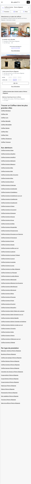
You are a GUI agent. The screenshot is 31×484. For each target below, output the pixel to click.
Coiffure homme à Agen (7, 150)
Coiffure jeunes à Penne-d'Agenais (10, 368)
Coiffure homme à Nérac (7, 293)
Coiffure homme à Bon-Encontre (9, 175)
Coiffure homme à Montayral (8, 290)
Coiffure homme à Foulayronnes (9, 230)
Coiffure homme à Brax (7, 178)
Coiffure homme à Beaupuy (8, 164)
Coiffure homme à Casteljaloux (9, 192)
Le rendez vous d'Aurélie (8, 39)
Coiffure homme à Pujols (7, 300)
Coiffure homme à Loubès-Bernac (10, 276)
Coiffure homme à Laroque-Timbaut (10, 255)
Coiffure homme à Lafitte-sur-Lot (9, 248)
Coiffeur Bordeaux (6, 110)
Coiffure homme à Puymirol (8, 304)
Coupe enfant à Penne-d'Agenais (9, 375)
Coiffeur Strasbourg (6, 138)
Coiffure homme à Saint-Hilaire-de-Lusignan (12, 311)
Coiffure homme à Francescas (9, 237)
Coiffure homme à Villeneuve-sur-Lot (11, 339)
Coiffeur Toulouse (6, 142)
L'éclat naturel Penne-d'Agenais (10, 71)
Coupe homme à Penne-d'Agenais (10, 382)
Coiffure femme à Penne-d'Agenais (10, 361)
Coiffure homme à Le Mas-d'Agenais (10, 269)
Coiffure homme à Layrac (7, 265)
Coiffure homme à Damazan (8, 213)
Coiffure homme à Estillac (8, 223)
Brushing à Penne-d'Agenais (8, 354)
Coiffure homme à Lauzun (8, 258)
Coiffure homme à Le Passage (9, 272)
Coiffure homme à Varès (7, 332)
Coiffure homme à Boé (7, 171)
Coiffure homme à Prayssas (8, 297)
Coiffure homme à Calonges (8, 185)
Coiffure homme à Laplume (8, 251)
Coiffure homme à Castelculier (9, 188)
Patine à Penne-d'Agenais (7, 389)
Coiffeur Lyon (4, 117)
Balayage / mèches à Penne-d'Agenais (11, 350)
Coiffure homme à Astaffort (8, 157)
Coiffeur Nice (4, 131)
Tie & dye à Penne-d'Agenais (8, 399)
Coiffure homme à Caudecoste (9, 202)
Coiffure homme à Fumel (7, 241)
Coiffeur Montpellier (6, 124)
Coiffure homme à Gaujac (7, 244)
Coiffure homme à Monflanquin (9, 286)
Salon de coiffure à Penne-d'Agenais (10, 403)
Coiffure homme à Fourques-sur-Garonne (12, 234)
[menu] (2, 2)
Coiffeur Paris (4, 135)
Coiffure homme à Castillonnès (9, 199)
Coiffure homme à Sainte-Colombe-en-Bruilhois (13, 321)
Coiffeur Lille (4, 114)
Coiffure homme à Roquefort (8, 307)
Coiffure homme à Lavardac (8, 262)
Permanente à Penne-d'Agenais (9, 392)
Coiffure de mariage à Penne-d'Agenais (11, 357)
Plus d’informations (15, 50)
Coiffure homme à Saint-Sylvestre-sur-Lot (12, 314)
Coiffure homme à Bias (7, 168)
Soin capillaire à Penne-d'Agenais (9, 396)
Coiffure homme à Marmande (8, 279)
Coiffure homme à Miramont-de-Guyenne (12, 283)
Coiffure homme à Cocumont (8, 209)
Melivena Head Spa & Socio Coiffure (11, 97)
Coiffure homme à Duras (7, 220)
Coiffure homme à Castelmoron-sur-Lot (11, 195)
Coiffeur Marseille (5, 121)
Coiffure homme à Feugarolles (9, 227)
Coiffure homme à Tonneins (8, 328)
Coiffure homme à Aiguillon (8, 154)
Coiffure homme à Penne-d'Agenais (10, 364)
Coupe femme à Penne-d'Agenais (9, 378)
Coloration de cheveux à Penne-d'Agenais (12, 371)
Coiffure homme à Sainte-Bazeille (10, 318)
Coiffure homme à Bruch (7, 182)
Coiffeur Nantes (5, 128)
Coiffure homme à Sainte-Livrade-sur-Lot (12, 325)
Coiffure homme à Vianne (7, 335)
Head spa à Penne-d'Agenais (8, 385)
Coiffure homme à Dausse (8, 216)
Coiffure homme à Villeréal (8, 342)
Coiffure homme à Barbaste (8, 161)
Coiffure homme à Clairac (7, 206)
